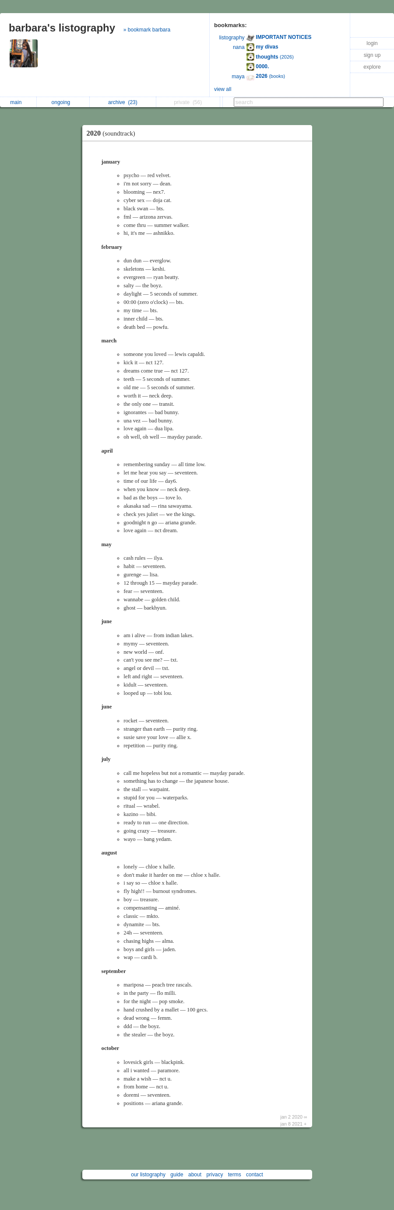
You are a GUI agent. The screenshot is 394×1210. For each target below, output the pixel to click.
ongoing (63, 102)
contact (254, 1175)
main (18, 102)
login (371, 43)
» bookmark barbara (146, 30)
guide (176, 1175)
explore (371, 67)
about (194, 1175)
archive (122, 102)
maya (238, 76)
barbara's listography (62, 28)
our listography (148, 1175)
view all (222, 89)
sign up (372, 55)
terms (234, 1175)
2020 (113, 133)
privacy (214, 1175)
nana (239, 47)
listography (232, 38)
